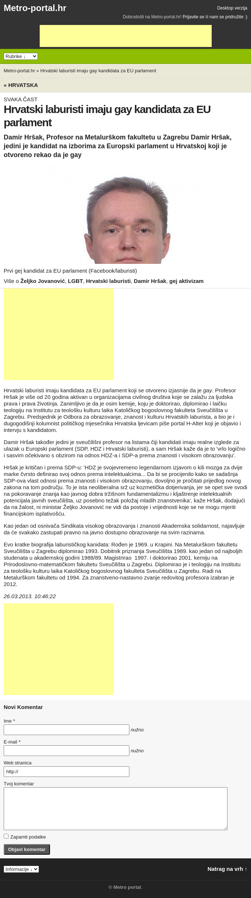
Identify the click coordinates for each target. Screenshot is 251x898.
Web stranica (18, 763)
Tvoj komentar (19, 783)
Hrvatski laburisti (108, 281)
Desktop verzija (232, 8)
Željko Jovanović (43, 281)
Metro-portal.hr (35, 8)
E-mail (12, 742)
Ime (9, 721)
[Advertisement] (126, 36)
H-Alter (195, 423)
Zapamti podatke (25, 837)
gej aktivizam (186, 281)
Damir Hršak (150, 281)
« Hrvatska (21, 85)
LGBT (75, 281)
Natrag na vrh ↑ (227, 869)
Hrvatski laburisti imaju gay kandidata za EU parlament (98, 70)
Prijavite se (193, 16)
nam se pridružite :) (228, 16)
